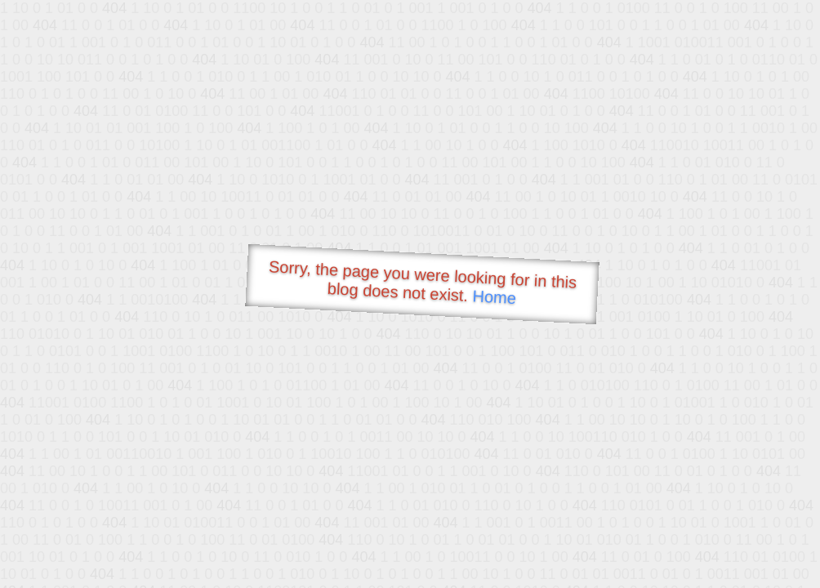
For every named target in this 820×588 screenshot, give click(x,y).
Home (494, 297)
